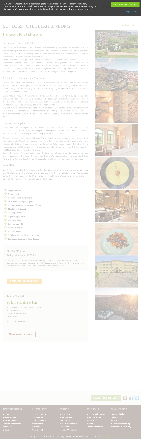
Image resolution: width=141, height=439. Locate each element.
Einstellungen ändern (128, 11)
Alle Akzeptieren (125, 4)
